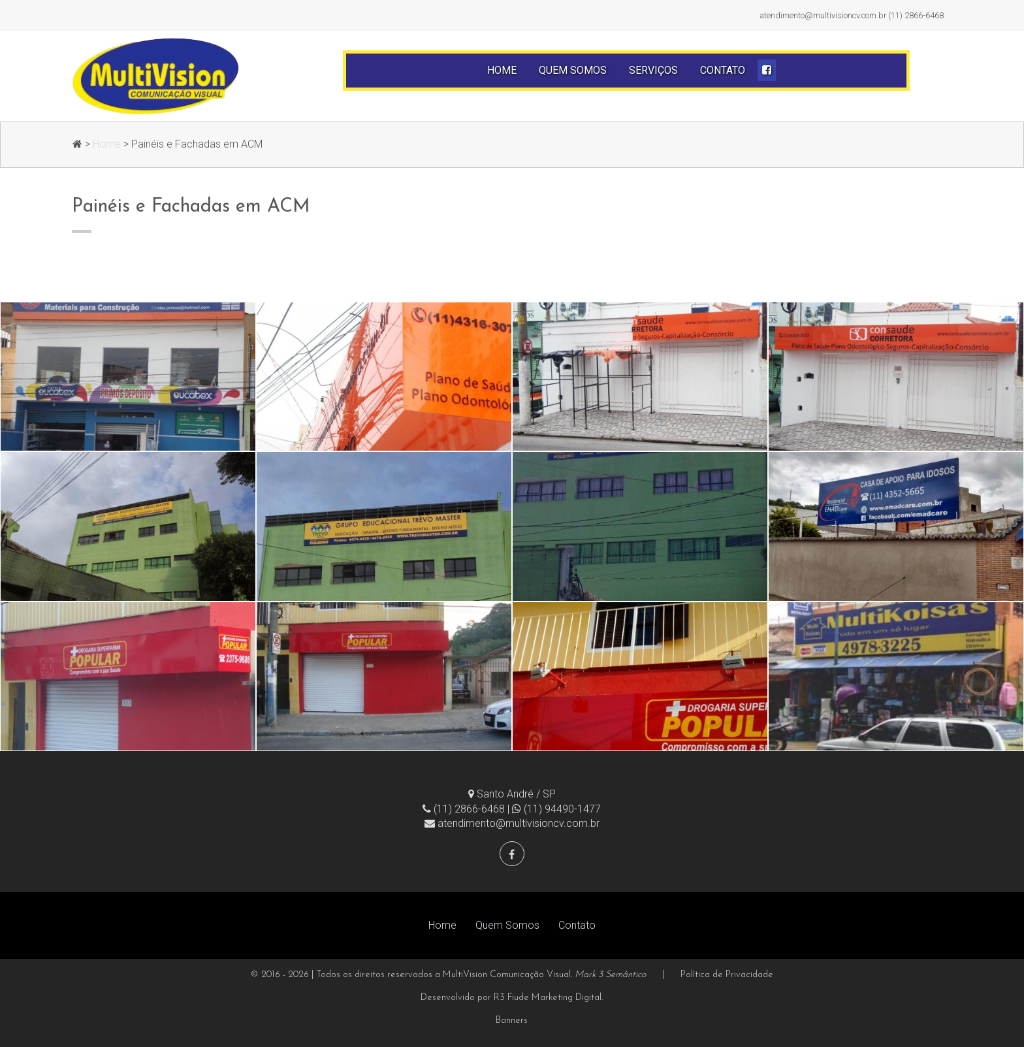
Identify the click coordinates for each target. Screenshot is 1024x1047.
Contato (722, 70)
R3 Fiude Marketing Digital (547, 998)
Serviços (653, 70)
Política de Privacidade (726, 975)
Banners (512, 1020)
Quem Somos (573, 70)
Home (502, 70)
